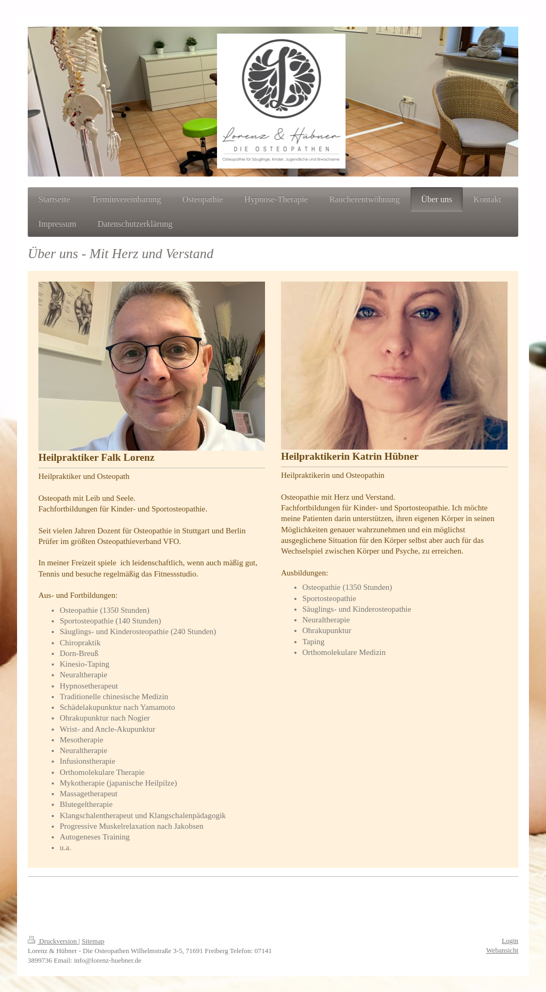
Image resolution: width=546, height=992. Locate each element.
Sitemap (93, 941)
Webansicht (502, 950)
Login (510, 941)
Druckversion (53, 941)
